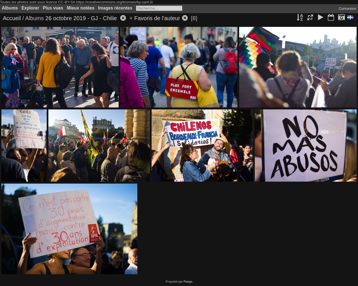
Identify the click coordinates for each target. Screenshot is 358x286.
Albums (10, 8)
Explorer (30, 8)
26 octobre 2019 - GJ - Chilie (81, 18)
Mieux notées (81, 8)
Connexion (347, 8)
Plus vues (53, 8)
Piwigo (187, 281)
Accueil (12, 18)
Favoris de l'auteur (157, 18)
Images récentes (115, 8)
